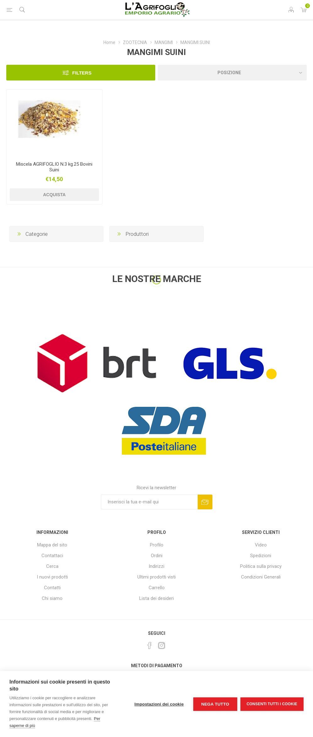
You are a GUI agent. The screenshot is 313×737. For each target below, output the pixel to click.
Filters (81, 72)
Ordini (156, 555)
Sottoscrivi (205, 502)
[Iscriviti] (149, 502)
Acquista (54, 194)
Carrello (157, 587)
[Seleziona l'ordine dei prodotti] (232, 72)
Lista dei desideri (156, 598)
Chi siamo (52, 598)
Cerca (52, 566)
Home (109, 42)
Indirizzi (156, 566)
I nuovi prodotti (52, 577)
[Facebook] (150, 645)
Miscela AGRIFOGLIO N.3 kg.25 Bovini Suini (54, 167)
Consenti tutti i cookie (272, 704)
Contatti (52, 587)
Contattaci (52, 555)
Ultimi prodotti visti (156, 577)
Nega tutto (215, 704)
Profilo (156, 545)
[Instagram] (161, 645)
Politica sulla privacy (261, 566)
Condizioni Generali (261, 577)
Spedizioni (260, 555)
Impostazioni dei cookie (159, 704)
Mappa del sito (52, 545)
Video (261, 545)
